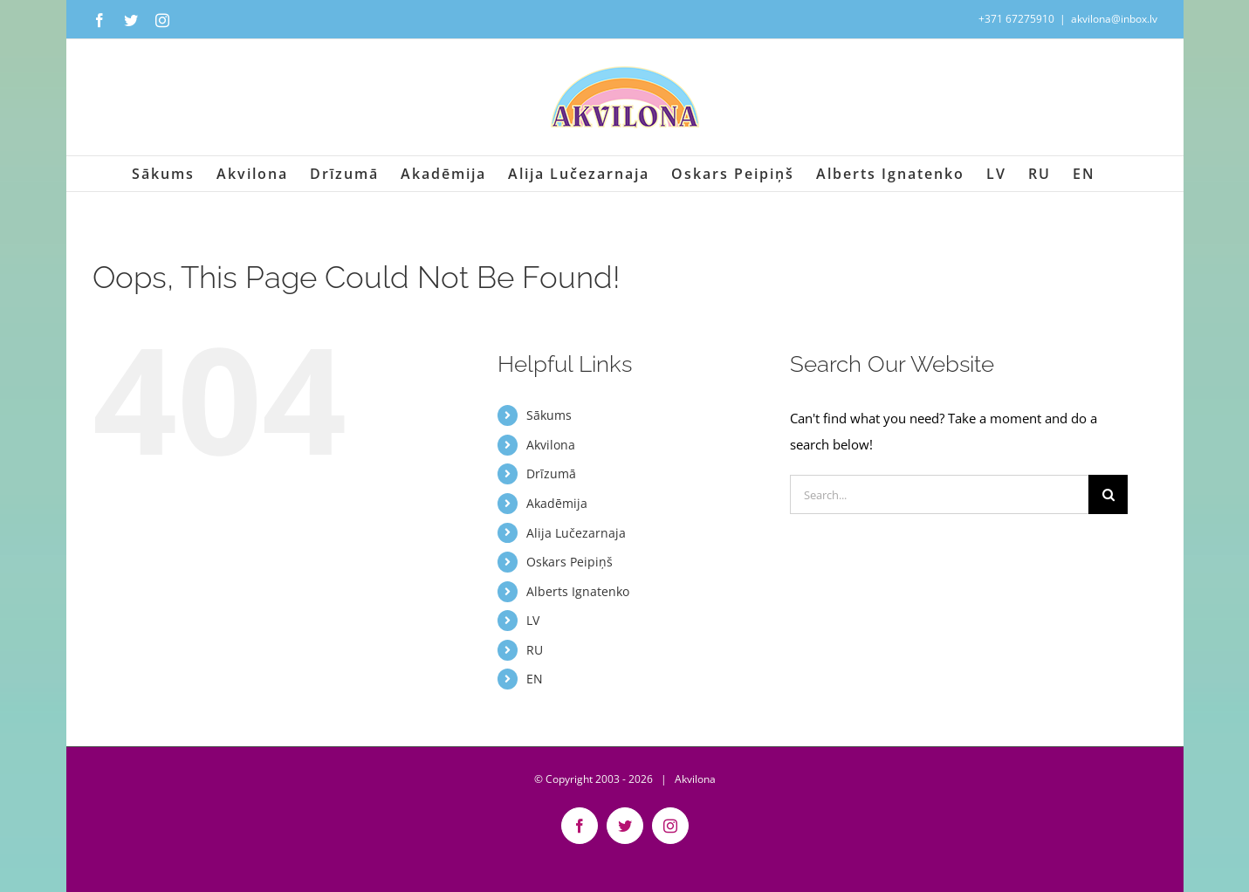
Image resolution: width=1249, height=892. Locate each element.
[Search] (1108, 494)
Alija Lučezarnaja (576, 533)
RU (534, 650)
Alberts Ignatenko (577, 591)
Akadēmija (556, 503)
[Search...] (939, 494)
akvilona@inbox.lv (1114, 18)
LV (532, 620)
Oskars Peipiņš (569, 561)
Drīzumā (551, 473)
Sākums (549, 415)
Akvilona (550, 444)
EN (534, 678)
